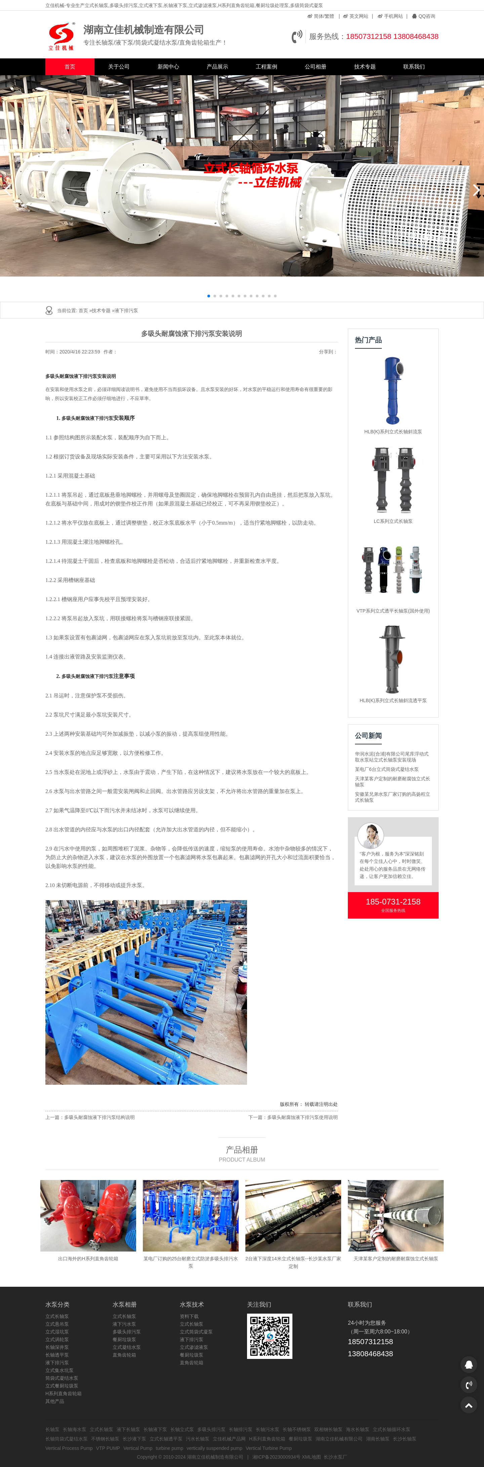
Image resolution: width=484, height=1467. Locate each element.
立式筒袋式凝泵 (196, 1331)
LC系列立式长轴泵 (393, 521)
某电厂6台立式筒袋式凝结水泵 (387, 769)
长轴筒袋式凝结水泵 (66, 1438)
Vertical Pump (137, 1448)
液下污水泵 (124, 1324)
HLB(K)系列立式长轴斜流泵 (393, 431)
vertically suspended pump (214, 1448)
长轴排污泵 (240, 1429)
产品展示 (217, 66)
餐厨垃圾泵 (124, 1339)
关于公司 (119, 66)
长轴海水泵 (74, 1429)
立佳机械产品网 (229, 1438)
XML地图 (311, 1457)
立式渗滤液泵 (194, 1347)
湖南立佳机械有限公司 (339, 1438)
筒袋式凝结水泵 (61, 1378)
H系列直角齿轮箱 (63, 1393)
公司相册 (315, 66)
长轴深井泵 (57, 1347)
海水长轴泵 (357, 1429)
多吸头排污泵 (127, 1331)
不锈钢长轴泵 (105, 1438)
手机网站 (390, 16)
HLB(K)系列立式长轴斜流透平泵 (393, 700)
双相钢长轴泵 (328, 1429)
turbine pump (170, 1448)
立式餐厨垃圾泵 (61, 1385)
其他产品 (54, 1401)
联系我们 (414, 66)
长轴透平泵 (57, 1355)
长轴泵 (52, 1429)
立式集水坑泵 (59, 1370)
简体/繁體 (321, 16)
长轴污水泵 (267, 1429)
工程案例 (266, 66)
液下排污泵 (126, 310)
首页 (70, 66)
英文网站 (355, 16)
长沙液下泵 (134, 1438)
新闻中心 (168, 66)
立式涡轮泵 (57, 1339)
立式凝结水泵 (127, 1347)
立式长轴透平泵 (166, 1438)
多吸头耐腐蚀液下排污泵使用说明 (302, 1117)
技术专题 (365, 66)
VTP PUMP (108, 1448)
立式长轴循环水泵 (391, 1429)
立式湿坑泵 (57, 1331)
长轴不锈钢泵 (297, 1429)
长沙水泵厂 (335, 1457)
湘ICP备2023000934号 (276, 1457)
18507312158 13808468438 (392, 36)
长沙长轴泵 (404, 1438)
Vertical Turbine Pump (269, 1448)
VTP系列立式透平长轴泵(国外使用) (393, 611)
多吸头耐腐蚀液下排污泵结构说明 (99, 1117)
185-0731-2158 (393, 901)
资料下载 (189, 1316)
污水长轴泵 (197, 1438)
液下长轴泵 (128, 1429)
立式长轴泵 (57, 1316)
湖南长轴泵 (378, 1438)
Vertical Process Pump (69, 1448)
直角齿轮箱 (124, 1355)
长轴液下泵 (155, 1429)
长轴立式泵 (182, 1429)
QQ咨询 (423, 16)
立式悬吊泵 (57, 1324)
